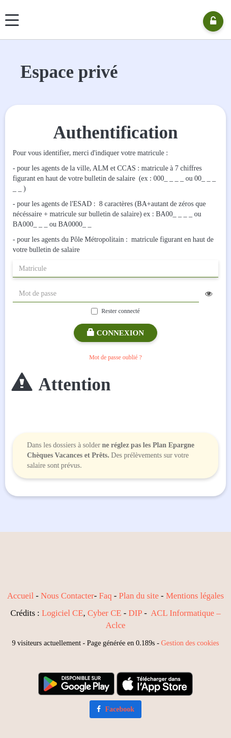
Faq (105, 596)
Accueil (20, 596)
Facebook (115, 709)
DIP (135, 613)
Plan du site (139, 596)
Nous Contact (64, 596)
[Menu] (12, 20)
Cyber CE (105, 613)
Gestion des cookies (190, 643)
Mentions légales (195, 596)
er (91, 596)
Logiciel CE (62, 613)
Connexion (115, 333)
